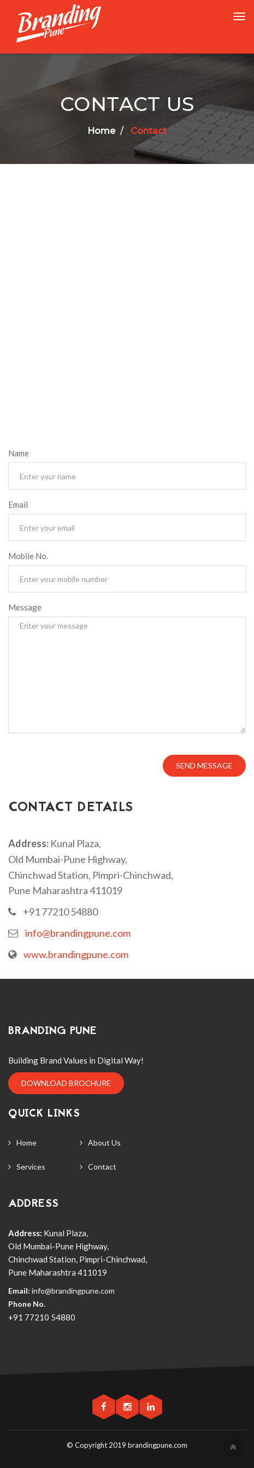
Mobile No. (28, 556)
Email (18, 504)
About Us (104, 1142)
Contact (147, 131)
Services (30, 1166)
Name (18, 453)
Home (26, 1142)
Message (25, 607)
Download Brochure (66, 1083)
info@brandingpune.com (78, 933)
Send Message (204, 765)
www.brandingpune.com (75, 954)
